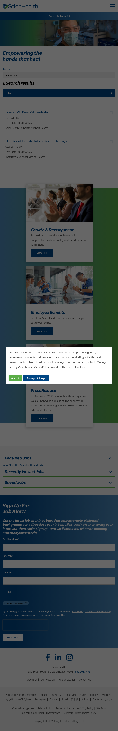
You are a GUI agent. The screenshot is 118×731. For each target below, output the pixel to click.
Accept (15, 378)
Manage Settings (36, 378)
